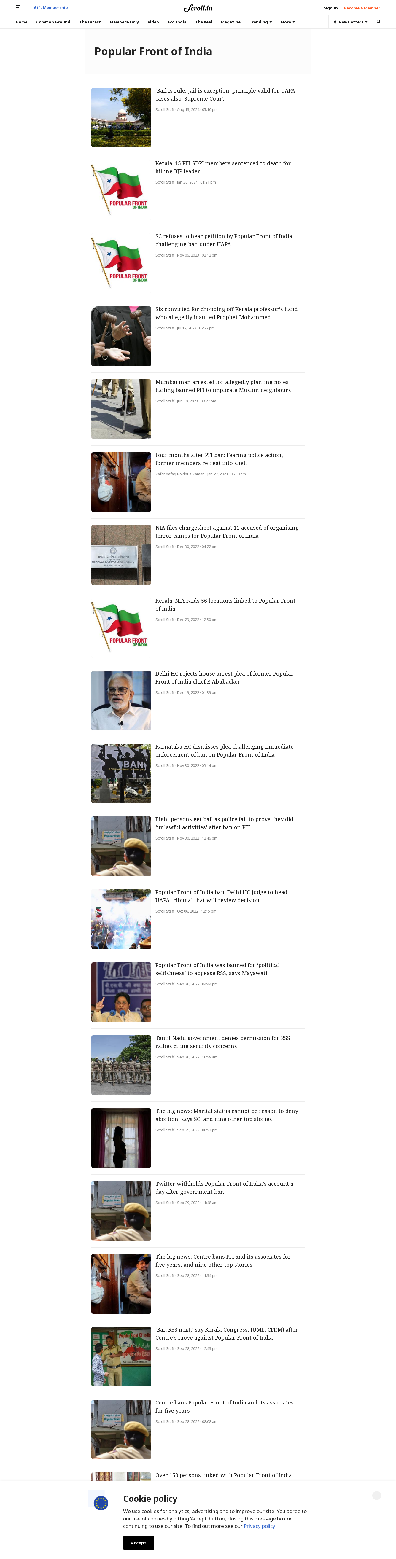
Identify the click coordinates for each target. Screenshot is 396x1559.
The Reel (203, 22)
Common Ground (53, 22)
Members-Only (124, 22)
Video (153, 22)
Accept (139, 1543)
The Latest (90, 22)
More (288, 22)
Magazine (231, 22)
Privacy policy (260, 1526)
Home (21, 22)
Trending (260, 22)
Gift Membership (51, 7)
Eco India (177, 22)
